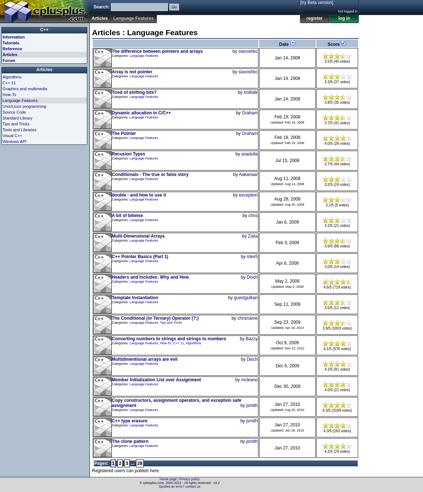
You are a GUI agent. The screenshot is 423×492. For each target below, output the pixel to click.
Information (14, 37)
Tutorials (11, 43)
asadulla (249, 154)
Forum (9, 60)
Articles (100, 18)
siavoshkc (248, 51)
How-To (166, 343)
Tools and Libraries (19, 130)
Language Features (144, 56)
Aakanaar (248, 174)
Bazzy (252, 338)
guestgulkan (246, 297)
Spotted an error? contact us (180, 486)
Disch (252, 277)
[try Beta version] (316, 2)
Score (337, 44)
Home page (168, 479)
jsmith (252, 405)
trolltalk (251, 92)
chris (253, 215)
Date (287, 44)
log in (344, 18)
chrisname (248, 318)
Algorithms (193, 343)
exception (248, 195)
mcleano (249, 379)
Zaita (253, 236)
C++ (44, 29)
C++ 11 (178, 343)
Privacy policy (189, 479)
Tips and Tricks (171, 322)
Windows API (14, 141)
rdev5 (252, 256)
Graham (250, 112)
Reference (12, 49)
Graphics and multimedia (25, 89)
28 (139, 463)
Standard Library (17, 118)
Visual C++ (12, 135)
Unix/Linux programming (24, 106)
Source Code (14, 112)
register (314, 18)
